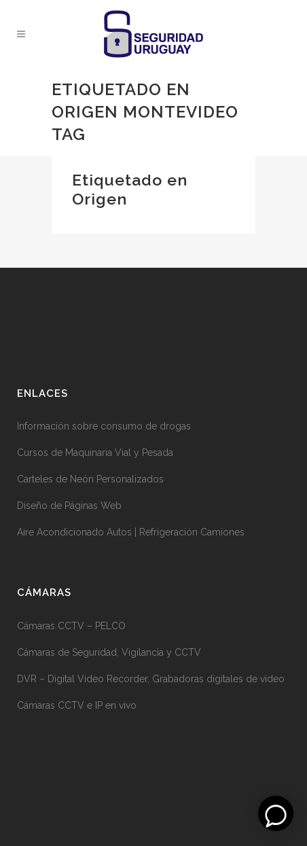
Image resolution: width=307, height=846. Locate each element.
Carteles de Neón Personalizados (90, 479)
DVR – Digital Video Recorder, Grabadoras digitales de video (151, 678)
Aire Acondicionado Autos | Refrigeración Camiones (131, 532)
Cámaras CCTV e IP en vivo (77, 705)
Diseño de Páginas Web (69, 505)
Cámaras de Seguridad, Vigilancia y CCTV (109, 652)
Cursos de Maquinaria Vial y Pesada (95, 452)
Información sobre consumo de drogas (104, 426)
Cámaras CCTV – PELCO (71, 625)
